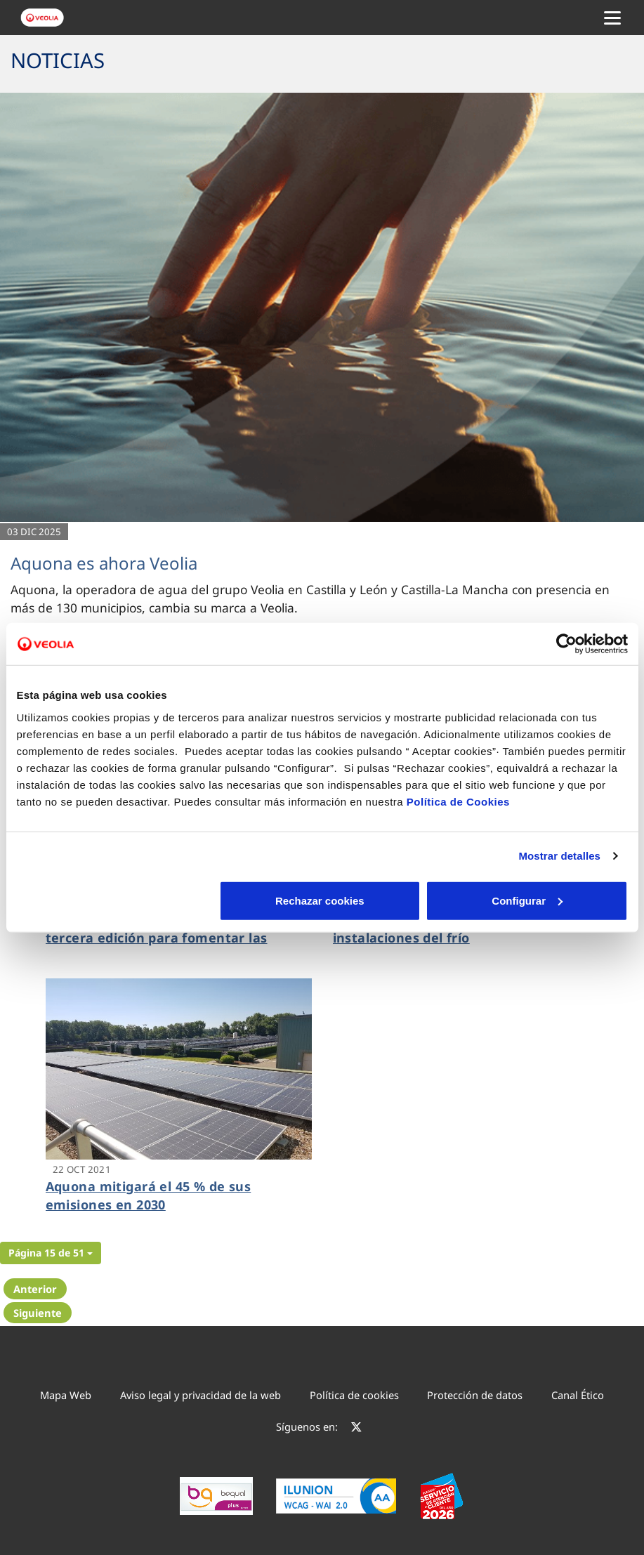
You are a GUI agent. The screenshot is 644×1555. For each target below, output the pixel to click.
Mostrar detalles (559, 856)
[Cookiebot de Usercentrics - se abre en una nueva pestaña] (566, 644)
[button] (50, 1253)
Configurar (322, 900)
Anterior (35, 1289)
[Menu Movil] (612, 17)
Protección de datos (475, 1395)
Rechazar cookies (117, 900)
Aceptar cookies (527, 900)
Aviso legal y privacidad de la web (200, 1395)
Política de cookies (354, 1395)
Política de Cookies (458, 801)
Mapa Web (65, 1395)
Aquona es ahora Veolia (104, 563)
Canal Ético (577, 1395)
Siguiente (37, 1313)
